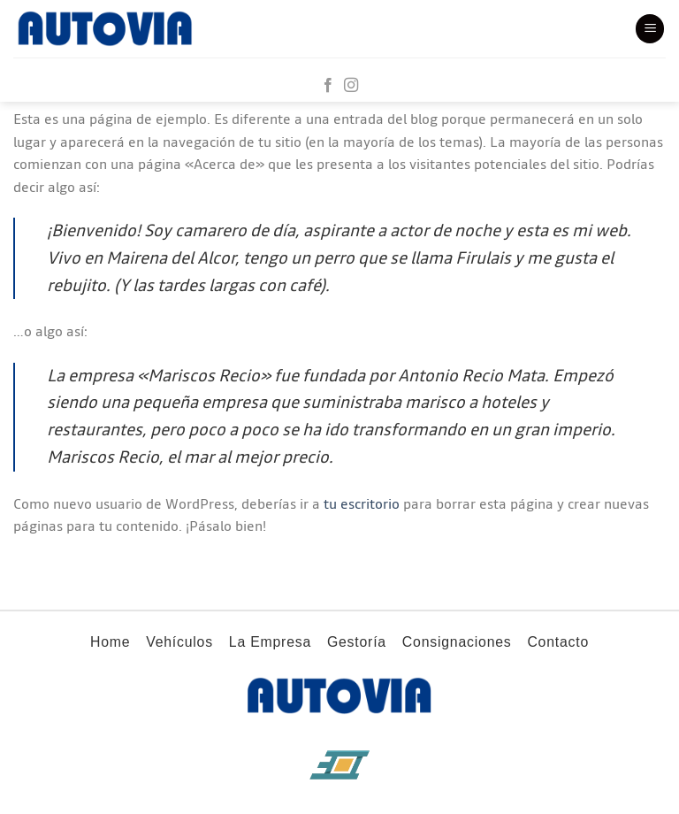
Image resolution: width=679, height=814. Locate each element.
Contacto (558, 641)
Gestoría (356, 641)
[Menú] (650, 28)
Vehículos (179, 641)
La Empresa (270, 641)
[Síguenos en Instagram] (351, 86)
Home (110, 641)
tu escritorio (362, 504)
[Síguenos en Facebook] (328, 86)
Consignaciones (457, 641)
